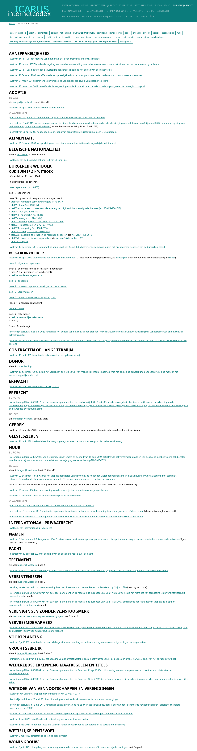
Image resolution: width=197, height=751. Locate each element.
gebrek (156, 32)
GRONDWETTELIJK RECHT (103, 5)
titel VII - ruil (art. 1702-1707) (25, 211)
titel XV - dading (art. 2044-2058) (30, 231)
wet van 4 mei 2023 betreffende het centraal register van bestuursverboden (49, 719)
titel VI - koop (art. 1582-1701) (26, 205)
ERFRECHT (18, 392)
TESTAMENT (20, 559)
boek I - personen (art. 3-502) (24, 187)
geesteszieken (167, 32)
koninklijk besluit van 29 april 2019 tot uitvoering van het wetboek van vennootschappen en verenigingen (64, 699)
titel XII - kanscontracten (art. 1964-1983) (32, 224)
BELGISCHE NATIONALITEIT (35, 149)
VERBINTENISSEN (25, 576)
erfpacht (136, 32)
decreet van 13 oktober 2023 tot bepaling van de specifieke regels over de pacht (51, 553)
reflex (172, 257)
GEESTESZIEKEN (24, 436)
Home (12, 23)
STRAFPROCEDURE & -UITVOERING (125, 10)
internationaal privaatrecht (22, 37)
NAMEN (16, 534)
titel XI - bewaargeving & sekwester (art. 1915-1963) (37, 221)
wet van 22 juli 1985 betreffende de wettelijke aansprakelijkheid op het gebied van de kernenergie (61, 69)
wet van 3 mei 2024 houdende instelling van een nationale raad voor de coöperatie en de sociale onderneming (67, 724)
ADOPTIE (17, 92)
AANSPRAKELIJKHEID (29, 53)
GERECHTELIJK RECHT (158, 10)
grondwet (22, 154)
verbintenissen (72, 37)
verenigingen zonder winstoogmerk (97, 37)
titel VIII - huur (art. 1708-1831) (27, 214)
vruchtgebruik (157, 37)
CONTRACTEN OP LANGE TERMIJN (41, 350)
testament (58, 37)
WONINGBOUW (24, 742)
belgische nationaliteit (61, 32)
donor (127, 32)
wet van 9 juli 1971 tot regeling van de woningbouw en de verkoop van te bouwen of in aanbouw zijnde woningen (69, 747)
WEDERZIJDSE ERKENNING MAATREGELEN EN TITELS (58, 665)
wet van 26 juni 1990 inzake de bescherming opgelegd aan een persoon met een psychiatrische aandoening (66, 441)
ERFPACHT (18, 381)
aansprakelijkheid (18, 32)
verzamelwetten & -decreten (77, 16)
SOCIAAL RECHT (95, 10)
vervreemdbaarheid (125, 37)
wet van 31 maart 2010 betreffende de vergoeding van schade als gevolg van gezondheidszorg (59, 80)
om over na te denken (136, 16)
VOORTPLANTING (25, 637)
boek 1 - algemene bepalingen (24, 263)
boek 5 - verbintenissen (21, 291)
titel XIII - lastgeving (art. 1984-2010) (29, 228)
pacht (48, 37)
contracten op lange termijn (109, 32)
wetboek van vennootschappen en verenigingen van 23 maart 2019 (45, 693)
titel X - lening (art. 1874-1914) (26, 218)
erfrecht (146, 32)
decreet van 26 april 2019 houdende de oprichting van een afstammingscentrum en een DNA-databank (63, 131)
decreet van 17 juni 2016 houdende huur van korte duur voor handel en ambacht (52, 505)
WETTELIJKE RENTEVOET (31, 730)
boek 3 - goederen (18, 280)
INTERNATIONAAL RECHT (75, 5)
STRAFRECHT (125, 5)
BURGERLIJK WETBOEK (30, 166)
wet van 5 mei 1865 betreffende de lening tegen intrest (38, 735)
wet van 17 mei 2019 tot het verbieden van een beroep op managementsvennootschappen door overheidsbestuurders (71, 713)
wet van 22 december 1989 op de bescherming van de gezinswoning (45, 495)
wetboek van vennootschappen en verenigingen (75, 41)
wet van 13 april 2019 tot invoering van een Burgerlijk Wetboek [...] (44, 257)
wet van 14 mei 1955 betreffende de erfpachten (34, 386)
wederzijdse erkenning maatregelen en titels (30, 41)
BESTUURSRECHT (143, 5)
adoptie (32, 32)
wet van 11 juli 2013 (82, 234)
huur (179, 32)
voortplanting (142, 37)
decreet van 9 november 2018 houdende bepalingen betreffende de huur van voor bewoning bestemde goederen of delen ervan (77, 511)
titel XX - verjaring (20, 241)
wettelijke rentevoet (108, 41)
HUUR (14, 447)
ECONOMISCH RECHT (73, 10)
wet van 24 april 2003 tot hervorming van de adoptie (37, 107)
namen (40, 37)
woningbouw (126, 41)
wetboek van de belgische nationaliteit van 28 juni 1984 (38, 159)
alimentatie (43, 32)
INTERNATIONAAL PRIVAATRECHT (41, 522)
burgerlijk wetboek (22, 102)
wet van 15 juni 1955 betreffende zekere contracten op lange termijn (45, 355)
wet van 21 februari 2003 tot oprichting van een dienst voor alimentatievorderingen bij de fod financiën (63, 143)
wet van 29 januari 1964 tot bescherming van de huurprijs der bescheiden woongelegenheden (59, 490)
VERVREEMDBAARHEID (30, 622)
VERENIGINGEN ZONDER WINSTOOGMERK (49, 611)
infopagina (121, 257)
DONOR (16, 361)
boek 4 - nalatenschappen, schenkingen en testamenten (38, 286)
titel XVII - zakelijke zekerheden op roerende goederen (39, 234)
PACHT (15, 548)
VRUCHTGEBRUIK (25, 648)
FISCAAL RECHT (162, 5)
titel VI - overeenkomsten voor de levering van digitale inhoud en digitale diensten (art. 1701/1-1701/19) (66, 208)
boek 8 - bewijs (16, 308)
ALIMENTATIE (22, 138)
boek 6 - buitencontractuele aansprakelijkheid (32, 297)
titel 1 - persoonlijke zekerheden (27, 317)
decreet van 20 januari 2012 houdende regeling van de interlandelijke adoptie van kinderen (57, 117)
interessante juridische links (108, 16)
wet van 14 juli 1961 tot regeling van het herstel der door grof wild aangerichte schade (54, 58)
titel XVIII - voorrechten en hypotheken (31, 238)
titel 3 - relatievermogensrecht (26, 275)
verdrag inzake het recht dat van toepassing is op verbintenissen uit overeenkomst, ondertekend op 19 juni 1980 (68, 587)
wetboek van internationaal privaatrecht (31, 527)
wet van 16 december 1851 (69, 238)
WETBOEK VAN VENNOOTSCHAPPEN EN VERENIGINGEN (61, 688)
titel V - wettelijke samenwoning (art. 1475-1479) (37, 201)
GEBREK (16, 424)
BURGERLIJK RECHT (183, 5)
